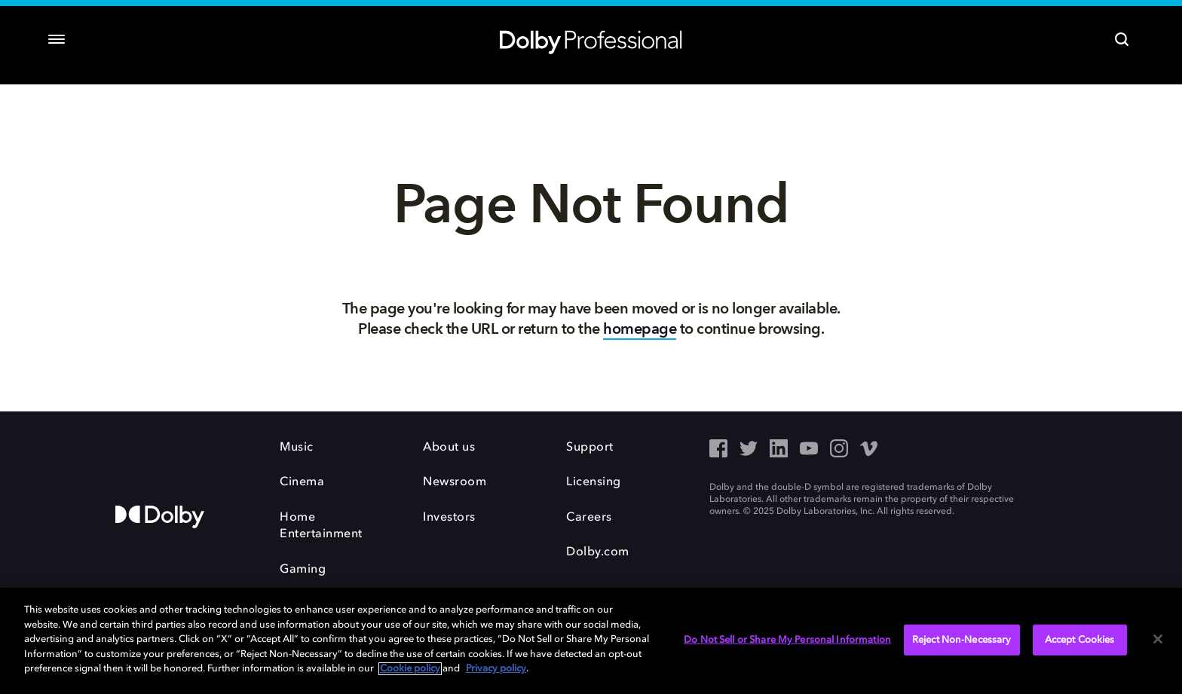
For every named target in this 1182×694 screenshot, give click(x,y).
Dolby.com (597, 552)
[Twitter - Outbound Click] (749, 449)
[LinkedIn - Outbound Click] (779, 449)
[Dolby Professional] (591, 39)
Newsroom (454, 482)
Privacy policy (496, 669)
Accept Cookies (1080, 639)
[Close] (1157, 639)
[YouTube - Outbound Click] (809, 449)
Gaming (303, 570)
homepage (639, 329)
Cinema (302, 482)
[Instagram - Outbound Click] (839, 449)
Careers (589, 518)
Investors (449, 518)
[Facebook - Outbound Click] (718, 449)
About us (449, 448)
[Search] (1122, 39)
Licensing (593, 482)
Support (590, 448)
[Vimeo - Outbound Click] (869, 449)
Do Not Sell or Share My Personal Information (787, 639)
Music (297, 448)
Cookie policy (410, 669)
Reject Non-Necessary (962, 639)
